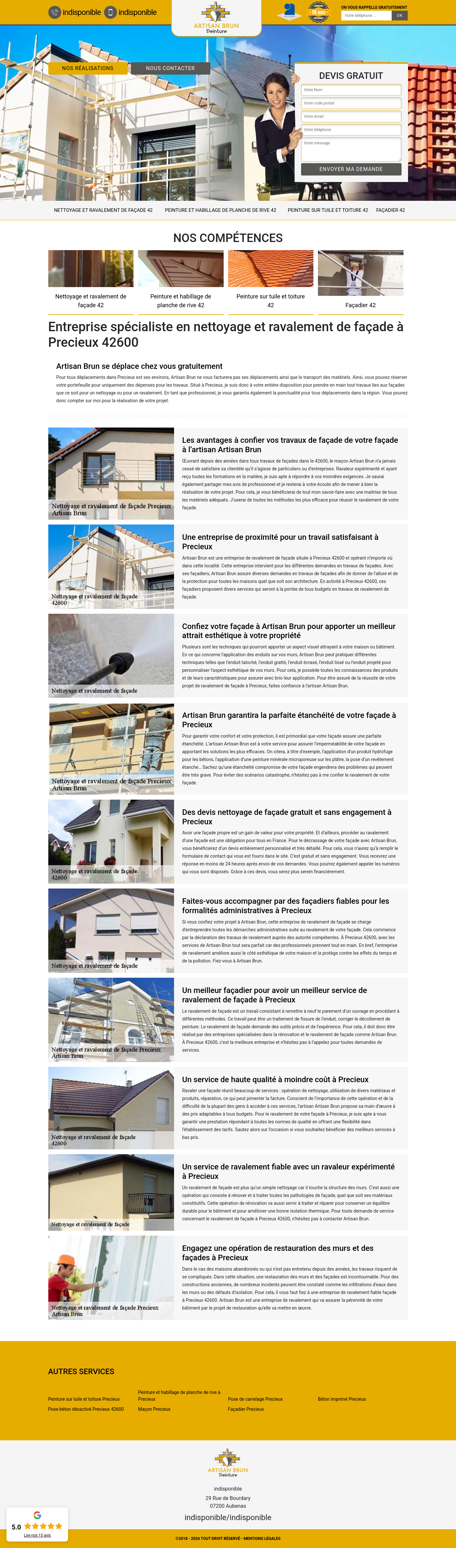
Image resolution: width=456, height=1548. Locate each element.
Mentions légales (262, 1538)
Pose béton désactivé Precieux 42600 (86, 1409)
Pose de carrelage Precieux (255, 1399)
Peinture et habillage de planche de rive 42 (220, 210)
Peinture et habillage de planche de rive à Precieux (179, 1396)
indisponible (74, 12)
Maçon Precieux (154, 1409)
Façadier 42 (390, 210)
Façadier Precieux (246, 1409)
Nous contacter (170, 68)
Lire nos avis (37, 1535)
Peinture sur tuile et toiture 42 (328, 210)
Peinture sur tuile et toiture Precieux (84, 1399)
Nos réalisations (88, 68)
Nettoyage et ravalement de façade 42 (103, 210)
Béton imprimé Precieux (342, 1399)
